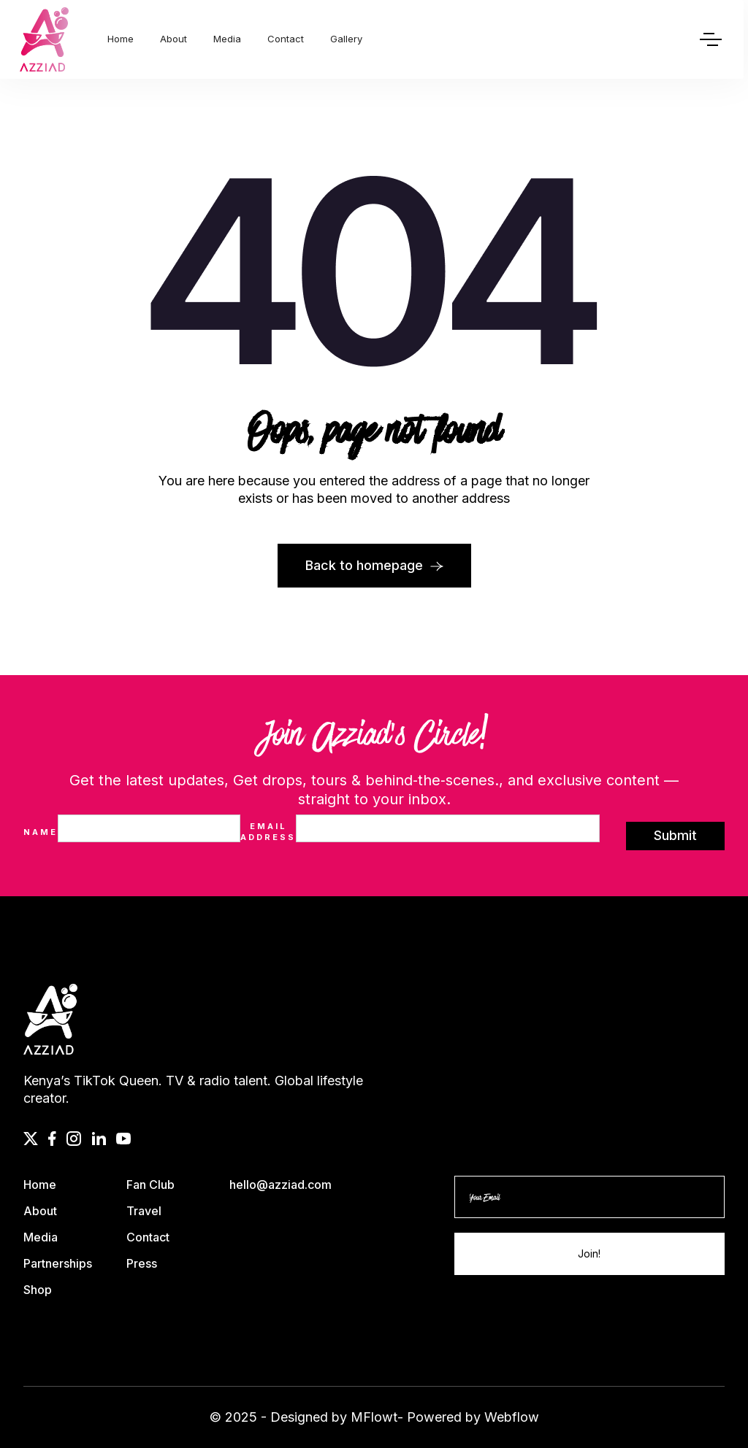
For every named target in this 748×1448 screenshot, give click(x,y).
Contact (285, 39)
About (173, 39)
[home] (44, 39)
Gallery (346, 39)
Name (40, 832)
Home (120, 39)
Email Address (268, 831)
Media (227, 39)
